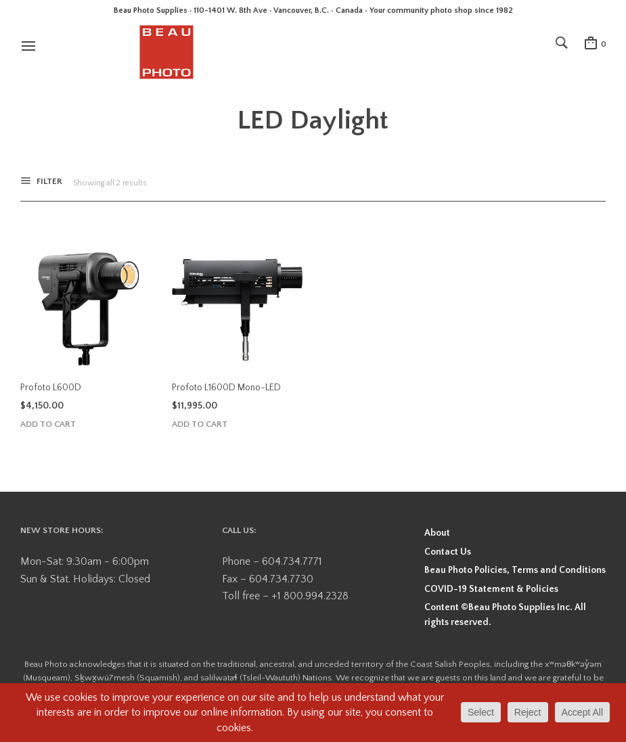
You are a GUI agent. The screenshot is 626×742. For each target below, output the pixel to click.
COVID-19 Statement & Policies (491, 589)
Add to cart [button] (48, 424)
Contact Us (447, 552)
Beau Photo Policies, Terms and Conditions (515, 570)
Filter (48, 182)
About (437, 533)
